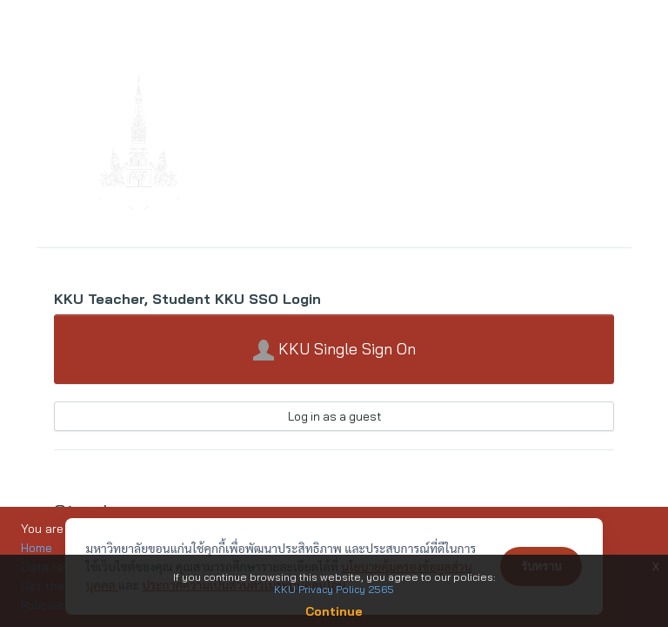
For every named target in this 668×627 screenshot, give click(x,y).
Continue (334, 611)
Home (36, 548)
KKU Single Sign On (334, 350)
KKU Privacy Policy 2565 (334, 589)
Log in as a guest (334, 416)
